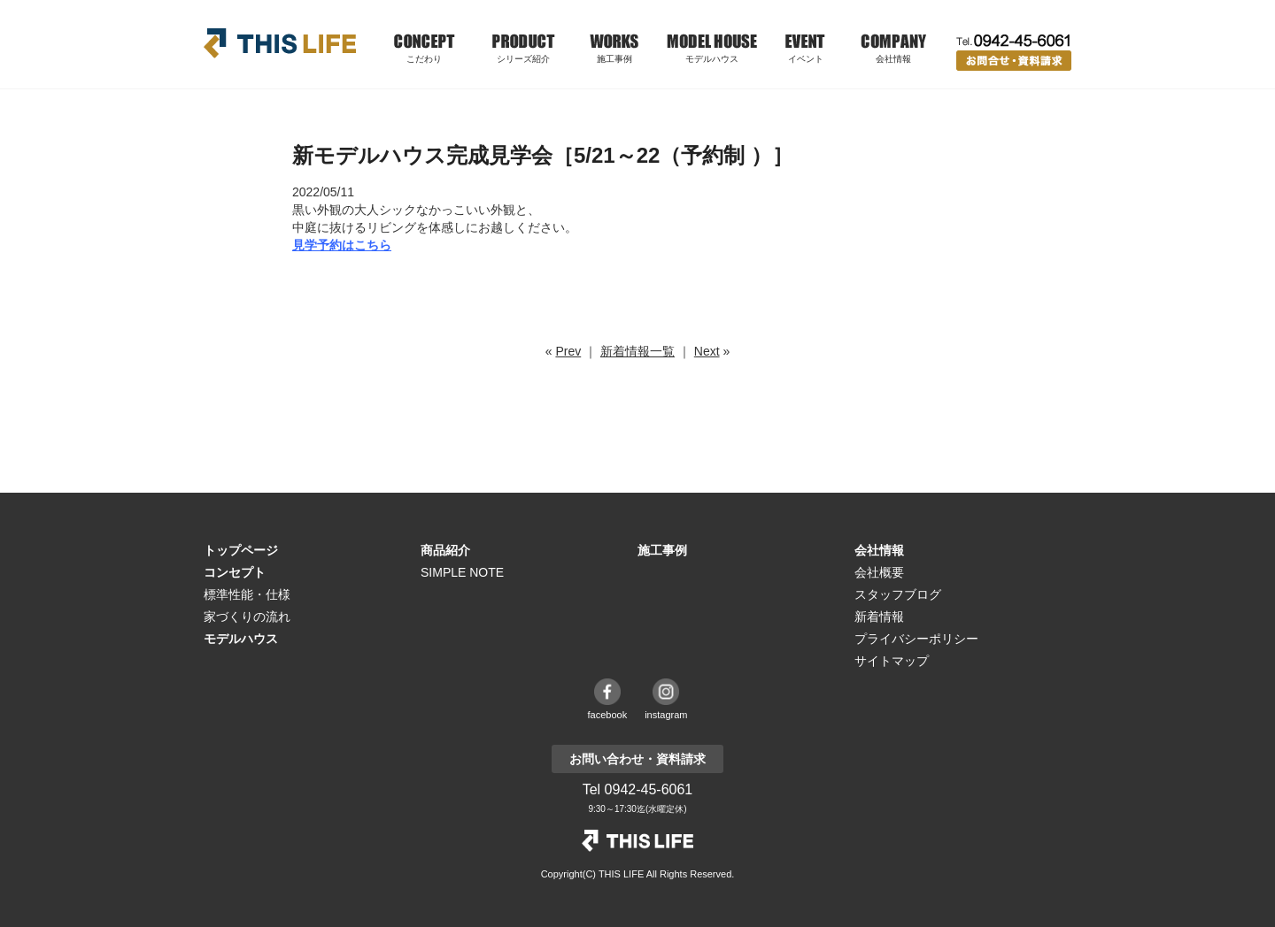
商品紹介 (445, 550)
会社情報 (879, 550)
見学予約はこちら (341, 245)
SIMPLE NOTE (462, 572)
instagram (666, 714)
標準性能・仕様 (247, 594)
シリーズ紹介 (523, 59)
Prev (568, 351)
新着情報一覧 (637, 351)
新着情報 (879, 616)
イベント (805, 59)
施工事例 (614, 59)
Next (707, 351)
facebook (608, 714)
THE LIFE (637, 841)
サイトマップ (891, 661)
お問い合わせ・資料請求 (1013, 60)
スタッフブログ (897, 594)
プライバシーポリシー (916, 639)
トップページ (241, 550)
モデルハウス (711, 59)
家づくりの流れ (247, 616)
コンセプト (235, 572)
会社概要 (879, 572)
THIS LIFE (280, 43)
